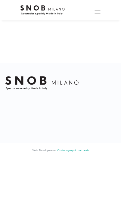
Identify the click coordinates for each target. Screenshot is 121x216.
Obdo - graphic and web (73, 150)
